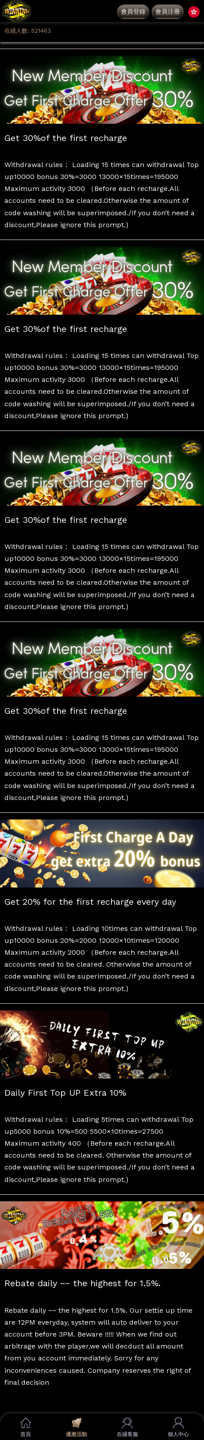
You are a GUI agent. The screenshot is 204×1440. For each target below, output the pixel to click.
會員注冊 (167, 11)
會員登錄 (133, 11)
